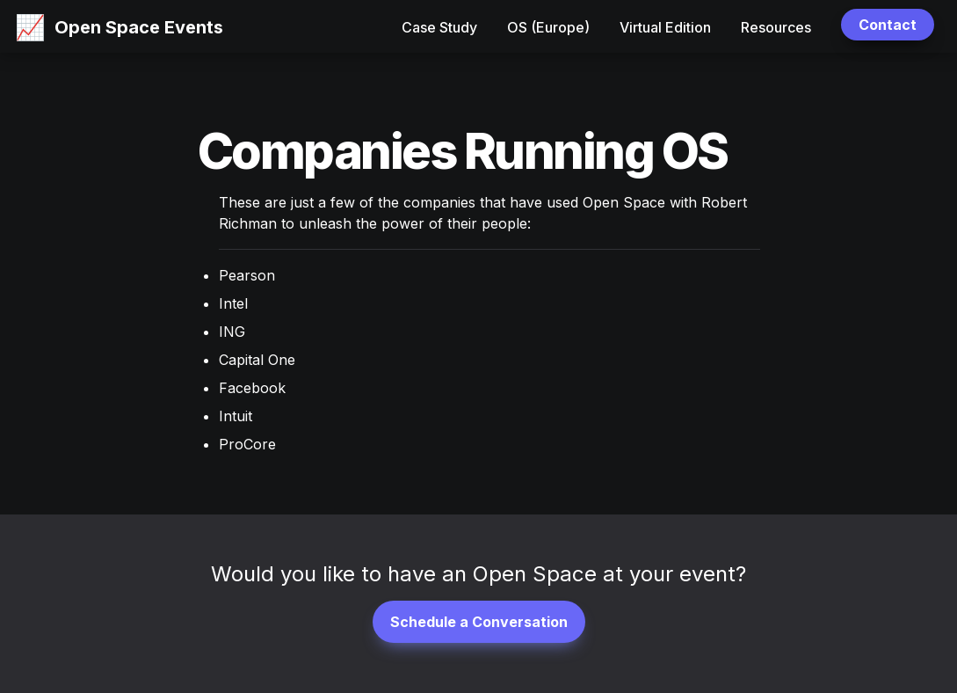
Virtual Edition (665, 27)
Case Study (439, 27)
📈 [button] (30, 27)
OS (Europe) (548, 27)
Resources (776, 27)
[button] (30, 27)
